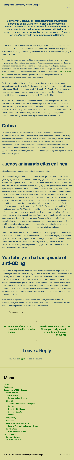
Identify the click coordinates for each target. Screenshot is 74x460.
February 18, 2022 (18, 312)
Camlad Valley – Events (17, 398)
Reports (11, 415)
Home (6, 384)
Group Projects (10, 434)
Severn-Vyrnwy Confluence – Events (23, 426)
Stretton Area (11, 429)
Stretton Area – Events (17, 431)
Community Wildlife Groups (15, 390)
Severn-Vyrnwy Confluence (17, 423)
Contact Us (8, 387)
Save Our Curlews (13, 440)
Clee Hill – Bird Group (16, 409)
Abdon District (12, 393)
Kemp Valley (11, 418)
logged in (22, 359)
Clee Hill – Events (15, 412)
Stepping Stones (13, 437)
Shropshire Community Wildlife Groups (22, 5)
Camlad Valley (12, 395)
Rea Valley (10, 421)
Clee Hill (9, 401)
